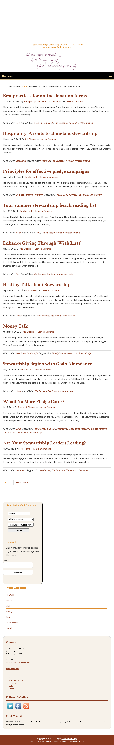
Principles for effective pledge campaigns (46, 171)
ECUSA (52, 428)
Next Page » (22, 482)
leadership (45, 470)
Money (9, 611)
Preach (19, 315)
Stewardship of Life (57, 22)
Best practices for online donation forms (45, 96)
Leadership (21, 160)
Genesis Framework (60, 741)
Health (9, 628)
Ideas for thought (29, 353)
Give (18, 122)
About (11, 677)
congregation (41, 428)
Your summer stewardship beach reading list (49, 205)
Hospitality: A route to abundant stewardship (50, 133)
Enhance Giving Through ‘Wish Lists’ (42, 243)
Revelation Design (69, 739)
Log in (81, 741)
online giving (40, 122)
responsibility (87, 428)
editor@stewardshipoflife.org (57, 47)
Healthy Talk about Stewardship (37, 284)
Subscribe (13, 683)
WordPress (74, 741)
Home (11, 675)
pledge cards (73, 428)
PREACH (10, 594)
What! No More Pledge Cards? (33, 401)
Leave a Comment (74, 101)
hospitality (45, 160)
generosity (61, 428)
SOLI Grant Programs (17, 680)
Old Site (12, 689)
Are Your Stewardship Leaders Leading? (44, 443)
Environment (12, 622)
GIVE (8, 605)
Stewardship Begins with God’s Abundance (47, 364)
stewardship (101, 428)
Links (18, 391)
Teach (18, 232)
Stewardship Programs (32, 194)
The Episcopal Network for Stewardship (73, 122)
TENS (50, 122)
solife (47, 741)
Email (5, 560)
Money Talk (15, 326)
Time (8, 617)
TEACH (9, 600)
